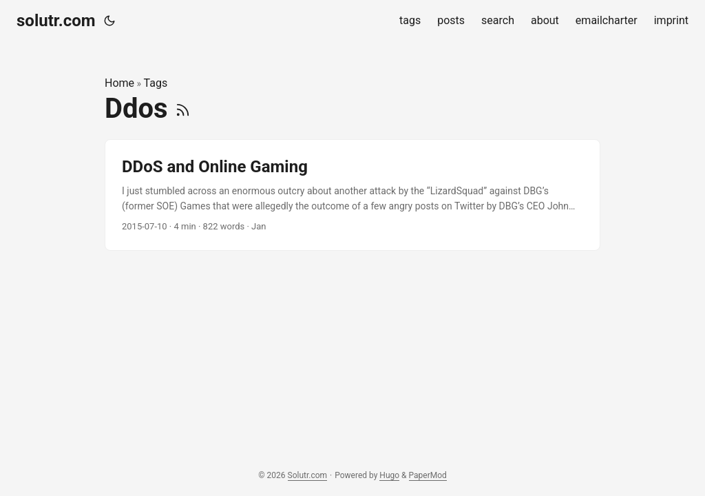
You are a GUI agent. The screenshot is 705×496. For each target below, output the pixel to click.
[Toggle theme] (109, 20)
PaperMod (428, 475)
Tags (156, 83)
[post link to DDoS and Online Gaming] (352, 195)
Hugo (389, 475)
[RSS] (183, 108)
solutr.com (56, 20)
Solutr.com (308, 475)
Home (119, 83)
